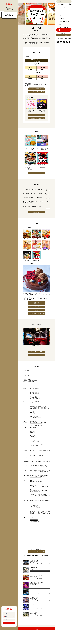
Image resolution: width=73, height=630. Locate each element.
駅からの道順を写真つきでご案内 (35, 417)
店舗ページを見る (39, 563)
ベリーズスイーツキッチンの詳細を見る (36, 303)
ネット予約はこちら (33, 421)
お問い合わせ (68, 38)
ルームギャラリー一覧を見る (36, 351)
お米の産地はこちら (36, 310)
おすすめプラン (62, 7)
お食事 (60, 15)
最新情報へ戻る (36, 212)
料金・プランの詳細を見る (37, 88)
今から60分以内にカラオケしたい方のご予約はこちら (39, 422)
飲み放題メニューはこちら (36, 313)
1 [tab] (31, 23)
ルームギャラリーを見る (34, 445)
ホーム (60, 1)
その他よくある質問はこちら (35, 521)
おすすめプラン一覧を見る (36, 118)
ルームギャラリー (62, 18)
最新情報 (61, 12)
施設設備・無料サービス (64, 21)
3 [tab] (38, 23)
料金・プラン (61, 4)
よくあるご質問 (59, 38)
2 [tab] (34, 23)
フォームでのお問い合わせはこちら (36, 425)
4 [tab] (42, 23)
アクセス (60, 24)
